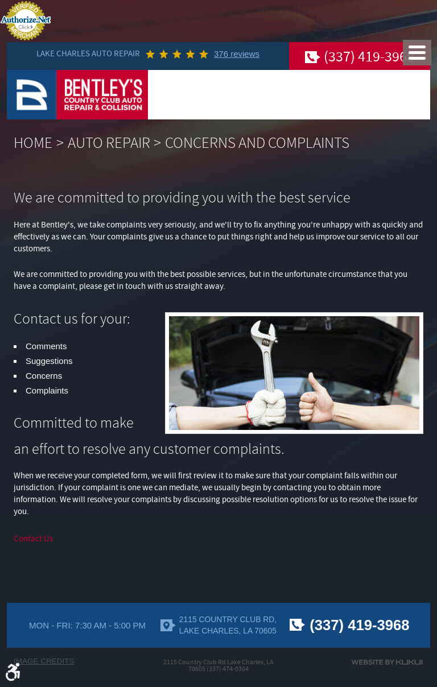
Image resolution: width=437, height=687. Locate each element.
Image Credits (44, 661)
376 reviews (236, 54)
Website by (387, 662)
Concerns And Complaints (257, 143)
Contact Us (33, 538)
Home (33, 143)
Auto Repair (109, 143)
